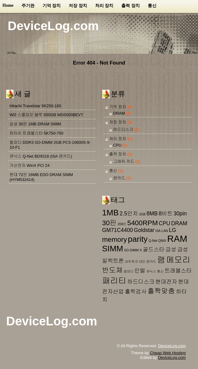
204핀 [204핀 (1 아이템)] (122, 224)
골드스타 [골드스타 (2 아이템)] (154, 249)
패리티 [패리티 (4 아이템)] (114, 280)
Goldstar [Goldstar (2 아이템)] (144, 230)
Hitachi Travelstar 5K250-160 (35, 106)
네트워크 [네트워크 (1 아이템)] (131, 261)
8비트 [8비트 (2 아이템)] (165, 213)
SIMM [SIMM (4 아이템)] (112, 248)
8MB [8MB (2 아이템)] (152, 213)
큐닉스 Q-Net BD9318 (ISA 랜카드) (41, 156)
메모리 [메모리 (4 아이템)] (178, 260)
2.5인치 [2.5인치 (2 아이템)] (128, 213)
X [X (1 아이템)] (140, 250)
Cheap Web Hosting (168, 353)
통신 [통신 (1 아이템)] (160, 271)
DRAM (119, 113)
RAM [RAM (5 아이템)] (177, 239)
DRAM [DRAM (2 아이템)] (179, 223)
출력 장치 (130, 5)
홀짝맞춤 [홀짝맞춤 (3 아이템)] (161, 291)
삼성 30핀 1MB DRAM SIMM (35, 124)
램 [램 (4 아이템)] (161, 260)
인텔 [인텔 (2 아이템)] (140, 271)
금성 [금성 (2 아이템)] (170, 249)
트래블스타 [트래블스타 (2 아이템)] (178, 271)
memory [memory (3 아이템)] (114, 239)
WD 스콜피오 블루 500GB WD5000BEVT (46, 114)
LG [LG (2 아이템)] (172, 230)
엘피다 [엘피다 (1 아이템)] (129, 271)
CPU (117, 145)
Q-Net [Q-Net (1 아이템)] (152, 240)
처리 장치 (104, 5)
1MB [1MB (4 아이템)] (110, 212)
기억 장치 (51, 5)
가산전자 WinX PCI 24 (30, 165)
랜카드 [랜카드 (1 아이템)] (151, 261)
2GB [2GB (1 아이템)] (142, 214)
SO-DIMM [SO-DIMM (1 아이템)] (131, 250)
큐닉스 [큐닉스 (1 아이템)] (151, 271)
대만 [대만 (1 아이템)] (142, 261)
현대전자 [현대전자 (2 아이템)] (166, 282)
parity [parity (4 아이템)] (137, 239)
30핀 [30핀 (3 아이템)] (109, 223)
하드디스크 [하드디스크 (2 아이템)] (140, 282)
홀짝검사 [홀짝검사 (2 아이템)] (136, 292)
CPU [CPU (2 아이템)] (164, 223)
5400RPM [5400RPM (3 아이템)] (142, 223)
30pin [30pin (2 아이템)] (180, 213)
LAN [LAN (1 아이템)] (165, 231)
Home (8, 5)
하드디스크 (123, 129)
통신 (152, 5)
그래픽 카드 (124, 161)
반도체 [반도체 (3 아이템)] (112, 270)
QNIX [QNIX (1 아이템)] (162, 240)
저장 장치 (78, 5)
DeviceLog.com (53, 26)
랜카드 (119, 178)
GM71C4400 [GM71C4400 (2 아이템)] (117, 230)
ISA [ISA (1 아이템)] (157, 231)
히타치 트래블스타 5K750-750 (36, 133)
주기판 (28, 5)
